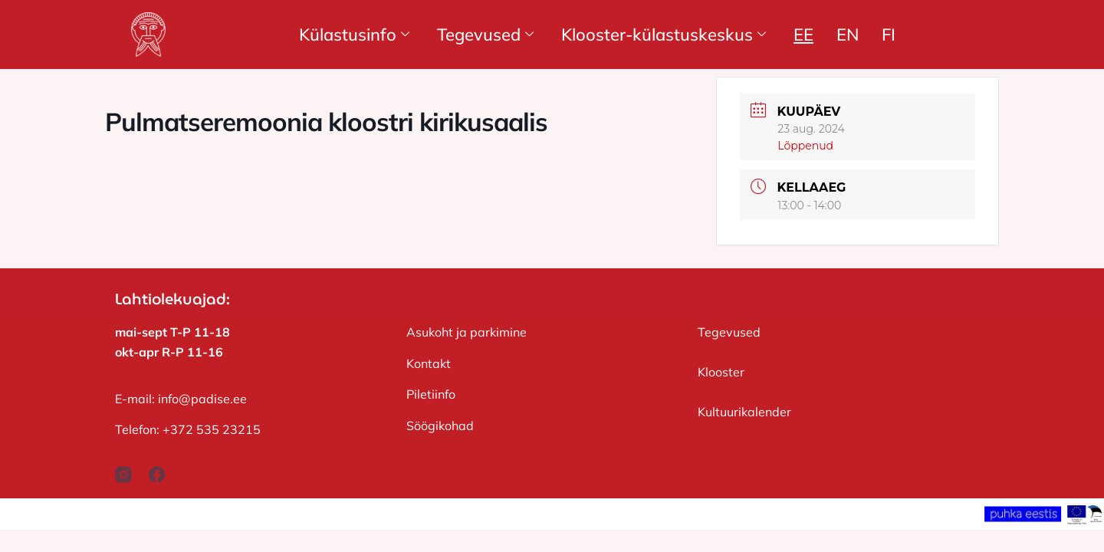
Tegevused (485, 34)
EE (803, 34)
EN (847, 34)
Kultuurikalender (744, 411)
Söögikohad (440, 425)
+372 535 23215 (212, 429)
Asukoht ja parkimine (466, 332)
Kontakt (428, 363)
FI (888, 34)
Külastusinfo (354, 34)
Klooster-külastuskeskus (663, 34)
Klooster (721, 372)
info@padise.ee (202, 398)
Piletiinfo (430, 394)
